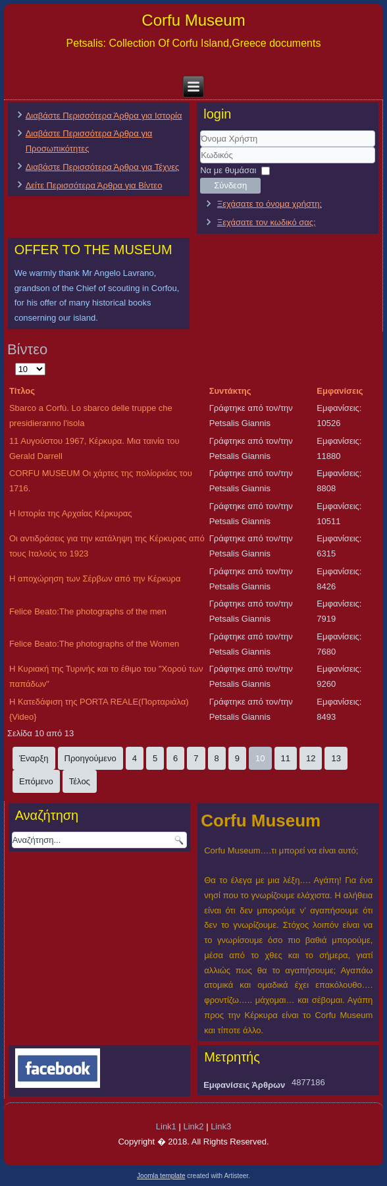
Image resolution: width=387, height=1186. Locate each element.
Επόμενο (36, 781)
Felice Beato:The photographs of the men (88, 611)
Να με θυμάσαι (228, 170)
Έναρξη (34, 758)
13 (335, 758)
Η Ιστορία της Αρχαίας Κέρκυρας (70, 513)
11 (285, 758)
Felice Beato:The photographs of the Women (94, 644)
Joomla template (161, 1175)
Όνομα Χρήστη (200, 147)
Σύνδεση (230, 185)
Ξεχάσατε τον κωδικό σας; (266, 222)
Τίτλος (22, 391)
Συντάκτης (230, 391)
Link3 (221, 1126)
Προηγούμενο (90, 758)
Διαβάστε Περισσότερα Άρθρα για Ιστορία (104, 116)
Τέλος (79, 781)
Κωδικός (200, 163)
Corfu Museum (193, 20)
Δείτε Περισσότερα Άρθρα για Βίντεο (94, 185)
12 (310, 758)
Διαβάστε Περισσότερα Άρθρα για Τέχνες (103, 167)
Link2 (193, 1126)
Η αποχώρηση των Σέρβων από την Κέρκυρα (95, 578)
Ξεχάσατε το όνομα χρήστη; (269, 204)
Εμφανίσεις (340, 391)
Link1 (166, 1126)
